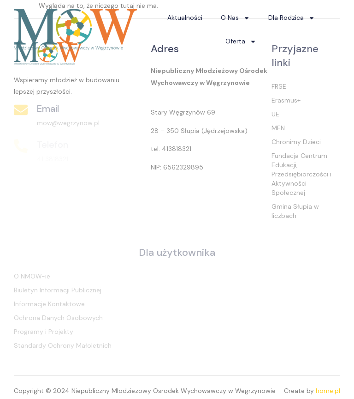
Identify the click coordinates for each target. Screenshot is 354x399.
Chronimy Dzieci (296, 142)
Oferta (240, 41)
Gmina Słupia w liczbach (295, 211)
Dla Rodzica (291, 18)
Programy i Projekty (43, 331)
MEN (278, 128)
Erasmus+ (286, 100)
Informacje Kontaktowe (49, 304)
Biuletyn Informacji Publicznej (57, 290)
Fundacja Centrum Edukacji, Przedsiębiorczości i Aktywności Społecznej (301, 174)
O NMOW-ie (32, 276)
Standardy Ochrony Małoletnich (63, 345)
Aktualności (184, 17)
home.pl (328, 391)
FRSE (278, 86)
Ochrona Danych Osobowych (58, 318)
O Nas (235, 18)
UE (275, 114)
